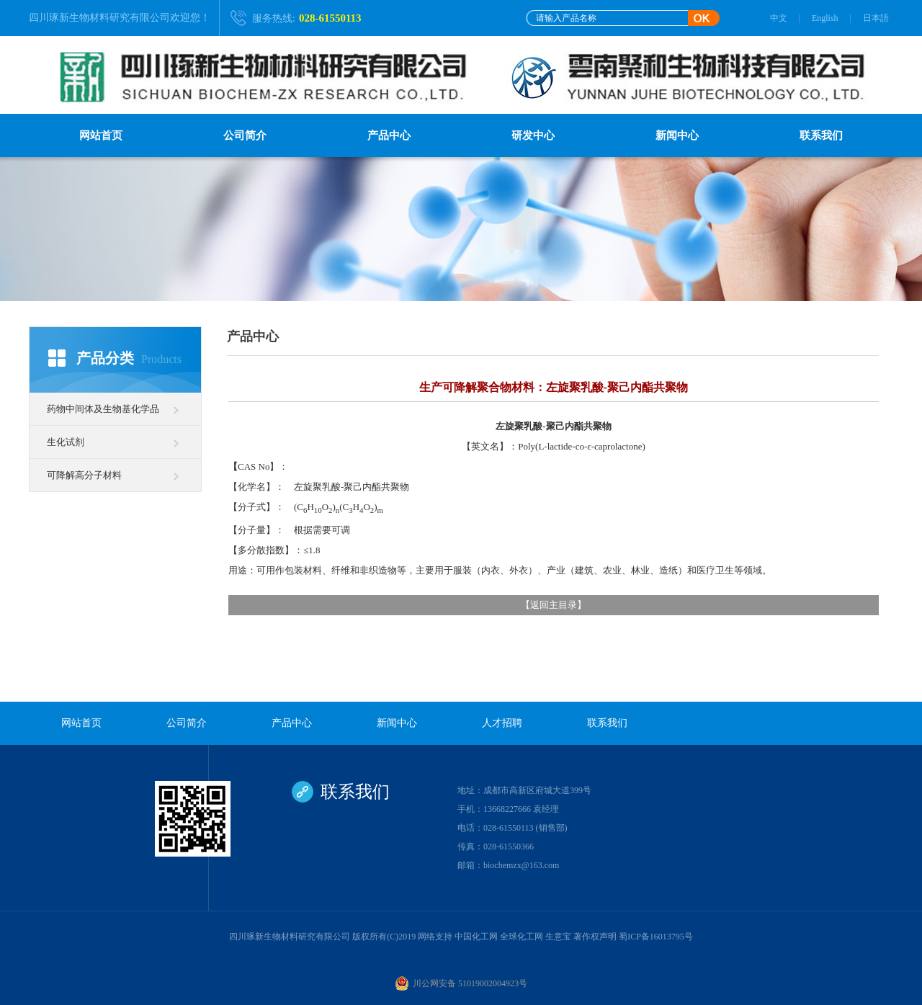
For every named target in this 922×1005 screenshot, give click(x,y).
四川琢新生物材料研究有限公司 (99, 17)
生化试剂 (65, 442)
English (825, 18)
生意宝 (558, 937)
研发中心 (533, 135)
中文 (778, 18)
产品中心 (389, 135)
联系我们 (821, 135)
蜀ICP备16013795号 (656, 937)
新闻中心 (677, 135)
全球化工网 (521, 937)
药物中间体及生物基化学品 (103, 408)
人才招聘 (502, 723)
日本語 (876, 18)
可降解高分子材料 (84, 475)
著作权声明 (595, 937)
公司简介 (245, 135)
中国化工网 (476, 937)
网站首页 (100, 135)
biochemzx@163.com (521, 865)
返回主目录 (553, 604)
